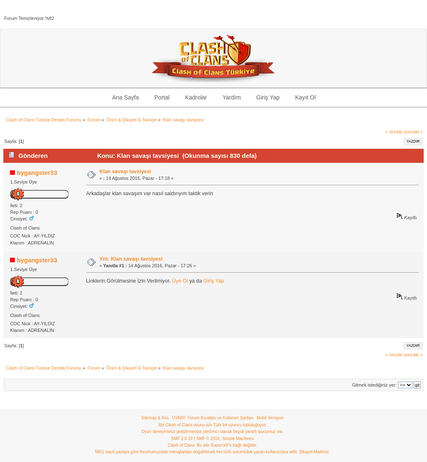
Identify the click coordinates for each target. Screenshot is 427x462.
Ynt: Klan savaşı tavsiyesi (130, 259)
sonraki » (413, 131)
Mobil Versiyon (270, 418)
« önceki (394, 131)
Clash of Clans (181, 445)
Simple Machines (237, 438)
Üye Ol (180, 281)
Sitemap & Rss (155, 418)
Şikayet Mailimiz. (314, 452)
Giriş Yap (213, 281)
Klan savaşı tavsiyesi (125, 171)
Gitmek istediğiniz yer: (374, 384)
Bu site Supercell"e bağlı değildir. (227, 445)
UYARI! (179, 418)
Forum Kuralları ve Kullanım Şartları (220, 418)
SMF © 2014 (208, 438)
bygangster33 (37, 172)
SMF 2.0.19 (182, 438)
